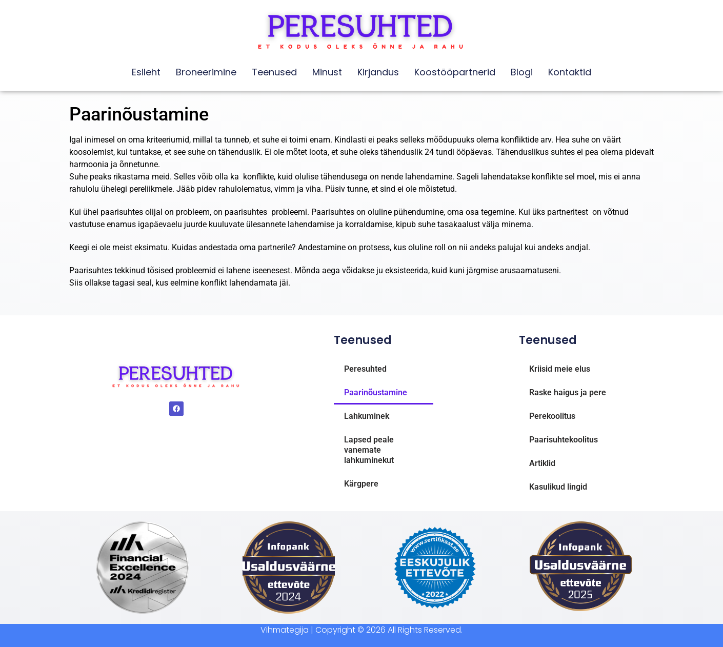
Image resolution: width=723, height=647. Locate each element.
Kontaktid (569, 72)
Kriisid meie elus (559, 369)
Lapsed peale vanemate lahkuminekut (369, 450)
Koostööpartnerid (454, 72)
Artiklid (542, 463)
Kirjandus (378, 72)
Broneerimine (206, 72)
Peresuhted (365, 369)
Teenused (274, 72)
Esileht (146, 72)
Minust (327, 72)
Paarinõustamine (375, 392)
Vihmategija (284, 630)
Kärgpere (361, 484)
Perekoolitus (552, 416)
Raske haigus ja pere (567, 392)
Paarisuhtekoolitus (563, 439)
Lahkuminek (366, 416)
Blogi (522, 72)
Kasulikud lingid (558, 487)
